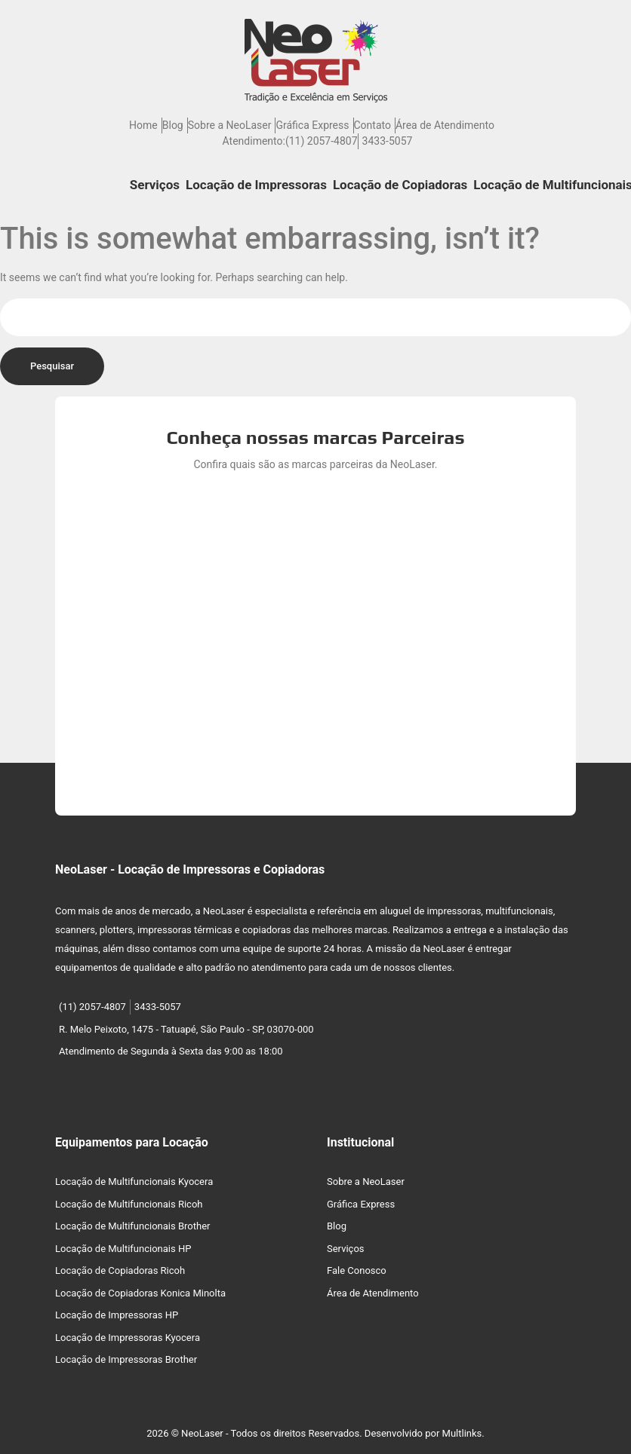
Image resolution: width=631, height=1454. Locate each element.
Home (143, 125)
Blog (172, 125)
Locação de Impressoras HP (116, 1315)
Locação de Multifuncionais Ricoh (129, 1204)
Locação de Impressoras (256, 184)
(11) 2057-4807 (321, 141)
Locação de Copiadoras (400, 184)
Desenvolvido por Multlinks (423, 1433)
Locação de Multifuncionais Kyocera (134, 1181)
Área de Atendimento (445, 125)
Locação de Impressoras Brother (126, 1359)
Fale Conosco (356, 1270)
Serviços (155, 184)
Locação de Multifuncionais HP (123, 1248)
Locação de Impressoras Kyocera (127, 1337)
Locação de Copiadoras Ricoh (120, 1270)
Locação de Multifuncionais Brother (132, 1226)
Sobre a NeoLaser (230, 125)
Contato (372, 125)
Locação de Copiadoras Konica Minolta (140, 1293)
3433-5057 (387, 141)
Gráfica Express (312, 125)
